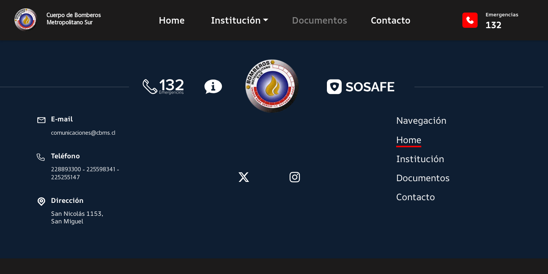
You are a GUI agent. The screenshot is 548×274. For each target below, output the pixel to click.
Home (172, 20)
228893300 (66, 169)
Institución (236, 20)
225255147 (65, 177)
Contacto (390, 20)
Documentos (319, 20)
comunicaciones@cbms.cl (83, 132)
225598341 (100, 169)
